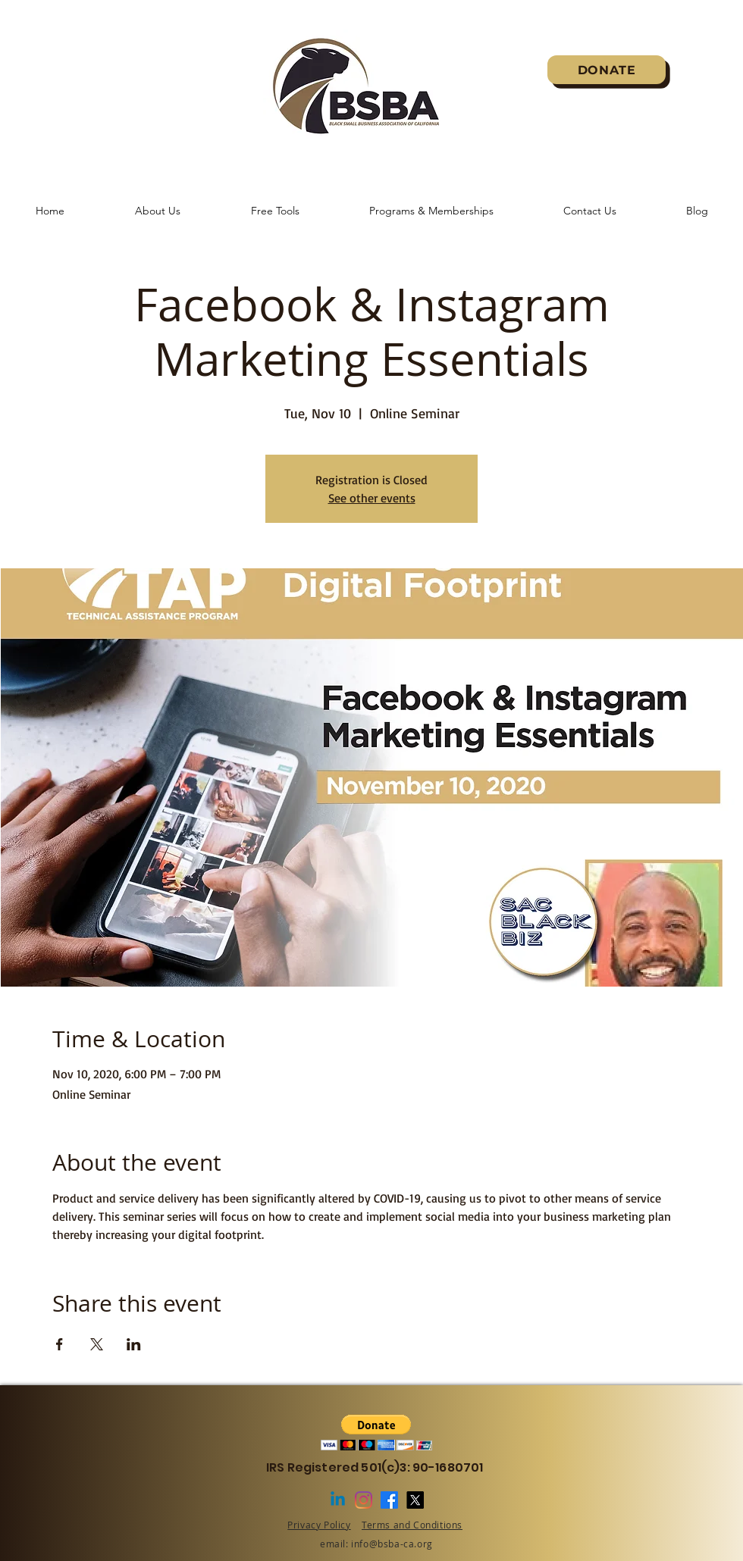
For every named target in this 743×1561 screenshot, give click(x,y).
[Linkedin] (337, 1500)
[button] (376, 1432)
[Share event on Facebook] (59, 1344)
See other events (371, 497)
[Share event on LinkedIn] (134, 1344)
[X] (415, 1500)
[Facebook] (389, 1500)
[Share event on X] (96, 1344)
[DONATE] (606, 69)
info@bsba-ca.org (392, 1544)
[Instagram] (363, 1500)
